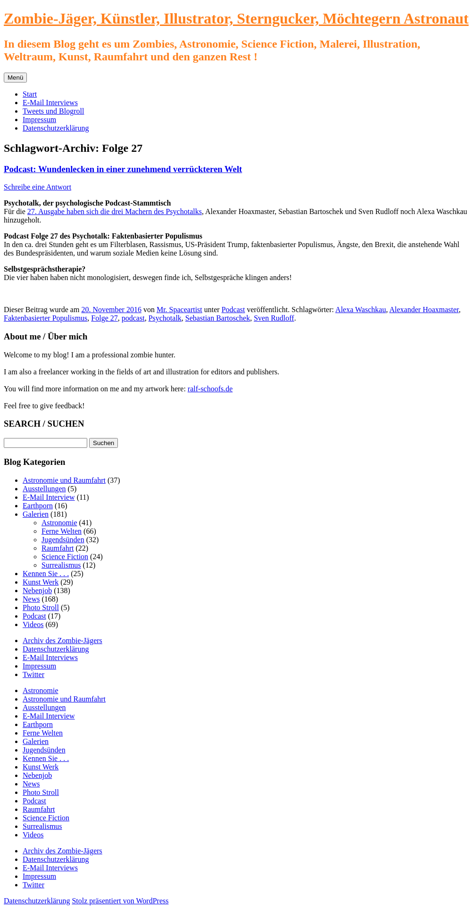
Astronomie (59, 523)
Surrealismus (61, 565)
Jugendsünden (62, 540)
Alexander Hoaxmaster (424, 310)
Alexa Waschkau (360, 310)
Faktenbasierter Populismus (45, 318)
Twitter (33, 674)
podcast (133, 318)
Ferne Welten (61, 531)
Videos (33, 624)
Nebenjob (37, 591)
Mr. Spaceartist (179, 310)
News (31, 599)
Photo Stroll (41, 607)
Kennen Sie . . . (46, 574)
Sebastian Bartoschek (217, 318)
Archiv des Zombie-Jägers (62, 640)
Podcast (233, 310)
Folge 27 (104, 318)
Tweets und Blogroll (53, 111)
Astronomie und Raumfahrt (64, 480)
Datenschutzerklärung (56, 128)
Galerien (36, 514)
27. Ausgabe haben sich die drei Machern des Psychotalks (114, 211)
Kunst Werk (40, 582)
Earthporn (38, 506)
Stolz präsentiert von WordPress (120, 901)
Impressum (39, 120)
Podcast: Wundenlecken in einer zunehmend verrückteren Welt (123, 169)
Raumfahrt (57, 548)
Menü (15, 77)
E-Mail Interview (49, 497)
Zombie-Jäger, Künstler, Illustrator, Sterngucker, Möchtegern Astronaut (236, 18)
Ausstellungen (44, 489)
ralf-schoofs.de (210, 389)
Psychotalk (165, 318)
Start (30, 94)
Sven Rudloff (274, 318)
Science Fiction (64, 557)
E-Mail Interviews (50, 103)
